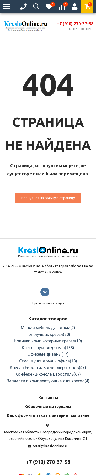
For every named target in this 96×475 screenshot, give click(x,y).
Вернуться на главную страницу (48, 198)
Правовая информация (48, 303)
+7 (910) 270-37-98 (75, 23)
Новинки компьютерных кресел (48, 341)
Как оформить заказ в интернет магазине (48, 415)
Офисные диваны (48, 354)
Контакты (48, 397)
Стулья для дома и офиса (48, 361)
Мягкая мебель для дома (48, 327)
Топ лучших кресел (48, 334)
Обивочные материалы (48, 406)
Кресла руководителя (48, 347)
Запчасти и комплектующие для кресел (48, 380)
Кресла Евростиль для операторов (48, 367)
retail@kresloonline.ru (50, 446)
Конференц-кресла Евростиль (48, 374)
